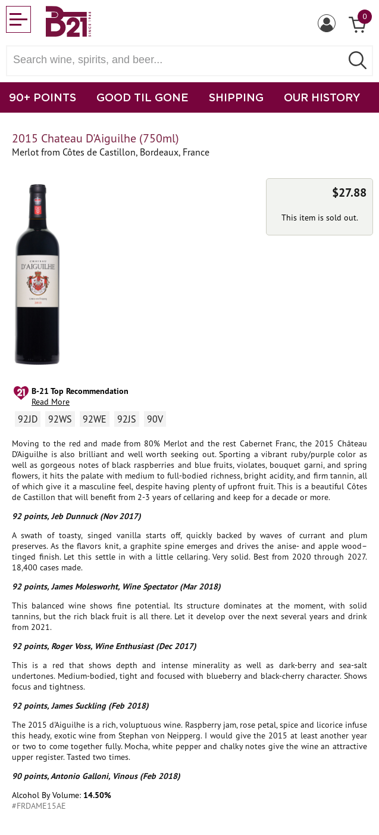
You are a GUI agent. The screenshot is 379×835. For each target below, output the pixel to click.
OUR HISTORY (322, 97)
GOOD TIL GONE (142, 97)
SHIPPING (236, 97)
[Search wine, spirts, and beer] (177, 59)
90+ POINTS (42, 97)
